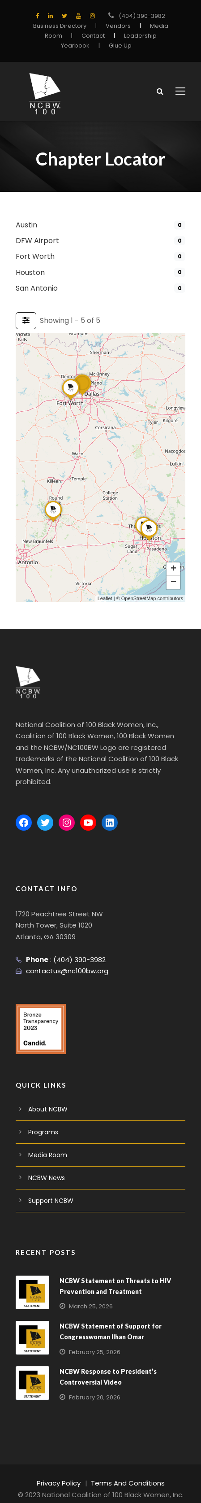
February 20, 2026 (92, 1385)
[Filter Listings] (26, 320)
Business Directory (62, 25)
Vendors (117, 25)
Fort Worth (32, 256)
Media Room (46, 1143)
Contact (65, 35)
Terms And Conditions (126, 1472)
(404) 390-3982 (142, 16)
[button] (82, 395)
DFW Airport (35, 240)
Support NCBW (49, 1189)
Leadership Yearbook (121, 35)
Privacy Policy (63, 1472)
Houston (29, 272)
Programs (42, 1120)
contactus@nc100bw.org (63, 959)
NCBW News (46, 1166)
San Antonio (35, 288)
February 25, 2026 (92, 1340)
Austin (25, 225)
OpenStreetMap (138, 598)
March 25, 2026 (89, 1295)
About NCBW (46, 1097)
